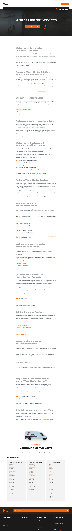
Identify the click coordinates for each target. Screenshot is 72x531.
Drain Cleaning (5, 526)
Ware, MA (30, 468)
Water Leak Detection (7, 522)
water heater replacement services (37, 173)
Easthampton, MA (31, 486)
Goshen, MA (30, 485)
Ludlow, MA (10, 474)
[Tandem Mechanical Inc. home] (5, 4)
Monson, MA (10, 472)
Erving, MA (50, 467)
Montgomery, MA (11, 471)
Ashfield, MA (50, 464)
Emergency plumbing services (23, 114)
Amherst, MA (30, 490)
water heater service (44, 419)
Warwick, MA (50, 482)
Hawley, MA (50, 499)
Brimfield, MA (11, 485)
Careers (21, 524)
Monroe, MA (50, 493)
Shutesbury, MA (51, 485)
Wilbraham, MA (11, 489)
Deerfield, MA (50, 468)
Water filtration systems (21, 334)
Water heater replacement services (24, 109)
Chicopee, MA (11, 482)
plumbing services (41, 91)
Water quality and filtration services (24, 327)
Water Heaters (5, 524)
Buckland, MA (50, 474)
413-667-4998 (42, 27)
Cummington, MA (31, 475)
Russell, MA (10, 468)
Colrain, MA (50, 471)
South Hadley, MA (31, 471)
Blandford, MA (11, 486)
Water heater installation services (23, 107)
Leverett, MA (50, 496)
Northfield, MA (50, 478)
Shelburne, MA (50, 486)
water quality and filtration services (31, 355)
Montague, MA (50, 492)
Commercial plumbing (21, 263)
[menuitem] (7, 9)
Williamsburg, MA (31, 465)
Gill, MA (49, 465)
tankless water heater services (26, 196)
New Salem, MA (51, 490)
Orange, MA (50, 489)
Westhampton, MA (31, 467)
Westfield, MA (11, 490)
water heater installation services (47, 136)
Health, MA (50, 497)
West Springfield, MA (12, 492)
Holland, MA (10, 478)
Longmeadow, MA (11, 475)
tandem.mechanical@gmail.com (59, 529)
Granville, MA (11, 479)
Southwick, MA (11, 467)
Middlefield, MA (31, 478)
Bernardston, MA (51, 475)
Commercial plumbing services (23, 265)
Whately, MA (50, 479)
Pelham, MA (30, 474)
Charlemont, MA (51, 472)
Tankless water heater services (23, 111)
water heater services (44, 55)
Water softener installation (22, 332)
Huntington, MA (31, 479)
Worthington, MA (31, 464)
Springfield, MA (11, 465)
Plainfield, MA (31, 472)
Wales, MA (10, 493)
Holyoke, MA (11, 464)
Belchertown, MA (31, 489)
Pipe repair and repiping (22, 325)
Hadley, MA (30, 482)
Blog (20, 526)
